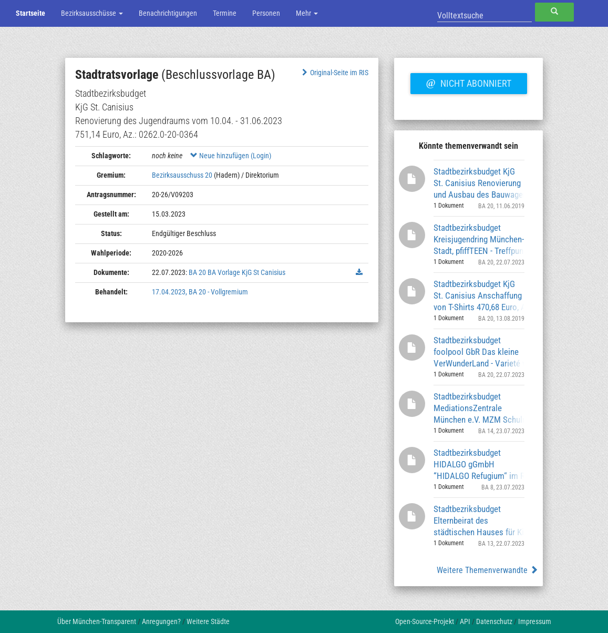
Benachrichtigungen (168, 13)
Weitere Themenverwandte (487, 570)
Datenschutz (494, 621)
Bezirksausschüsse (92, 13)
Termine (224, 13)
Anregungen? (161, 621)
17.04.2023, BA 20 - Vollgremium (200, 292)
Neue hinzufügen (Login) (230, 155)
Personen (266, 13)
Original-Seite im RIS (334, 72)
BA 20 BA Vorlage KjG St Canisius (237, 272)
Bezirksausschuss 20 (182, 175)
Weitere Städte (208, 621)
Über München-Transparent (96, 621)
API (465, 621)
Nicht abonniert (468, 82)
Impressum (534, 621)
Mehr (307, 13)
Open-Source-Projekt (424, 621)
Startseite (30, 13)
